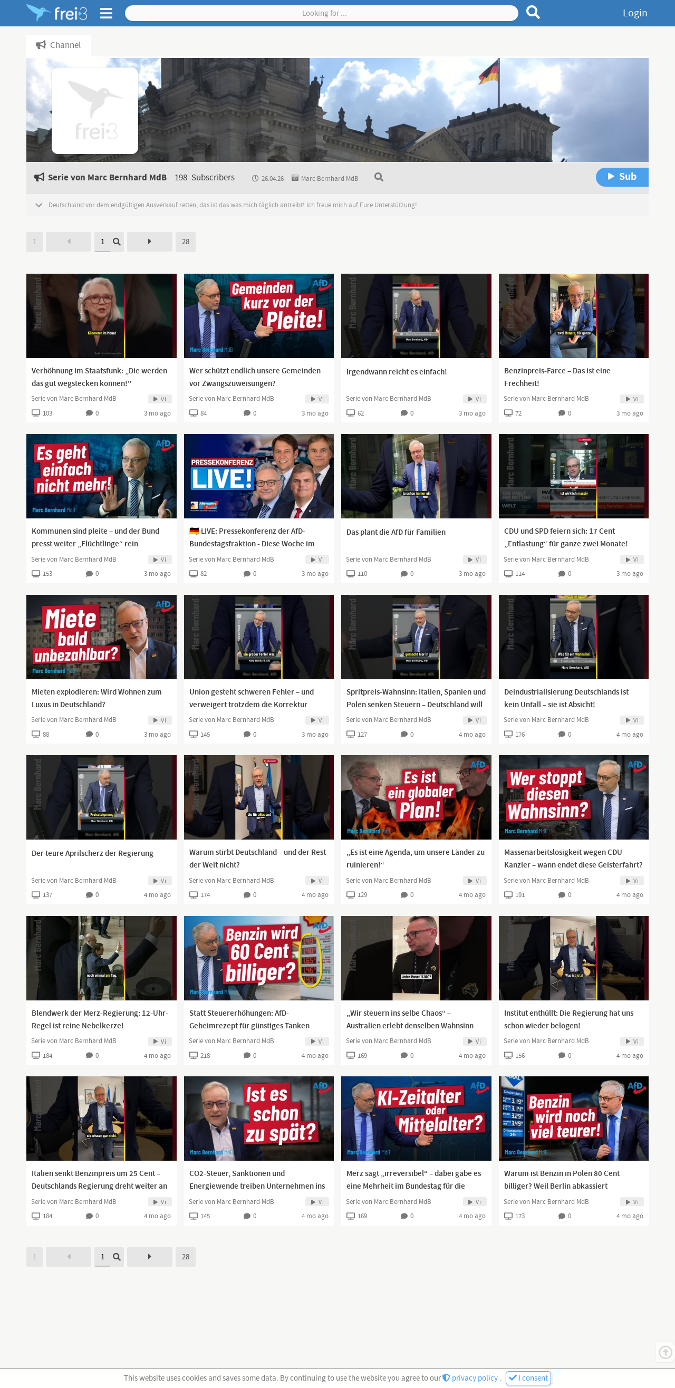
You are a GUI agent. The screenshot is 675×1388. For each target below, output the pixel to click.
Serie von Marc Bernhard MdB (74, 398)
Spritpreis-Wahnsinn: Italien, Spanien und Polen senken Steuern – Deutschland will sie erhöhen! (416, 705)
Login (635, 13)
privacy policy (470, 1378)
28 (185, 242)
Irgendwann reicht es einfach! (396, 372)
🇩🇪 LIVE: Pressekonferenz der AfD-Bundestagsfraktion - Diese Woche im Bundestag (252, 544)
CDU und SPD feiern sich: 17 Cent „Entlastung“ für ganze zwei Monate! (566, 538)
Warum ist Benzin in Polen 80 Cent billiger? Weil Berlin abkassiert (562, 1180)
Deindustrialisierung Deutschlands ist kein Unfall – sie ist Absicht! (566, 698)
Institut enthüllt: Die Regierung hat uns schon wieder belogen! (568, 1020)
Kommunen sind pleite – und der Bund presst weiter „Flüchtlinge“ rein (95, 538)
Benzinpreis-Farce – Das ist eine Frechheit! (557, 377)
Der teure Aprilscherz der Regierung (92, 854)
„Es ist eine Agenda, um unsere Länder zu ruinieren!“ (415, 859)
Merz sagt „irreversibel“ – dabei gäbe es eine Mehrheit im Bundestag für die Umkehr (413, 1186)
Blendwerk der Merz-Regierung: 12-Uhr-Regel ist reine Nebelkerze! (100, 1020)
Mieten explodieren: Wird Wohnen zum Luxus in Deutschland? (97, 698)
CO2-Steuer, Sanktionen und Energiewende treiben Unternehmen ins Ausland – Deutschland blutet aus (257, 1186)
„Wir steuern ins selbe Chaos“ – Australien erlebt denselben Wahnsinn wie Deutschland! (410, 1026)
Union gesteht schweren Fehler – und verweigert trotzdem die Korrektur (251, 698)
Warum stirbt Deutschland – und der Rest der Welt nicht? (257, 859)
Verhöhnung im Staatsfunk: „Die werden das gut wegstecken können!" (99, 377)
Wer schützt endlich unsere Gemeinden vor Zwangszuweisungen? (255, 377)
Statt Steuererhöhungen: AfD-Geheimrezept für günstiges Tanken (249, 1020)
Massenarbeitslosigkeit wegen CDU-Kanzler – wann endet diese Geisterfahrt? (573, 859)
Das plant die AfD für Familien (396, 532)
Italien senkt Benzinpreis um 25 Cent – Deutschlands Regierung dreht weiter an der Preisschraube (99, 1186)
